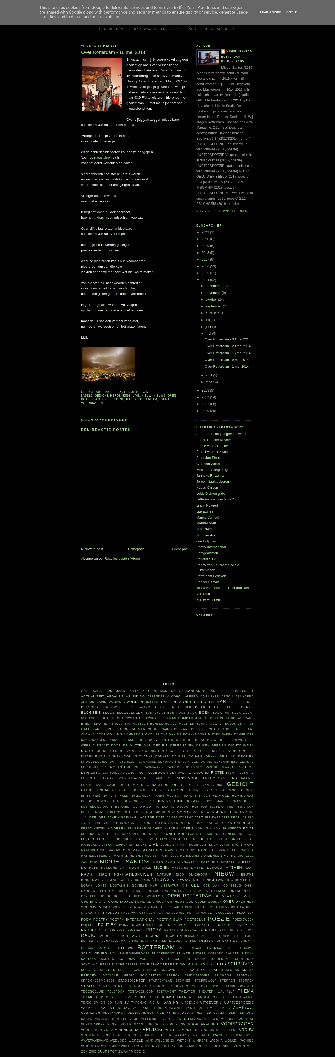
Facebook (155, 772)
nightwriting (219, 880)
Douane (196, 756)
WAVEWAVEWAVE (94, 1040)
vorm (108, 1029)
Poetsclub (195, 919)
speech (173, 975)
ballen (152, 702)
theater (187, 991)
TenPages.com (141, 991)
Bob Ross (177, 712)
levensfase (170, 839)
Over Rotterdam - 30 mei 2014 (228, 339)
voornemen (91, 1029)
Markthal (207, 850)
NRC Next (204, 529)
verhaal (243, 1007)
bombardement (193, 718)
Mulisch (246, 862)
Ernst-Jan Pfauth (209, 458)
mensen (214, 855)
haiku (108, 795)
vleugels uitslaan (182, 1018)
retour (247, 935)
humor (97, 812)
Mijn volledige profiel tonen (222, 211)
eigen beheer (93, 767)
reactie (135, 935)
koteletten (109, 834)
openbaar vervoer (234, 896)
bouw (236, 718)
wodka (216, 1040)
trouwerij (243, 997)
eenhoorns (202, 761)
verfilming (220, 1007)
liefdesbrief (229, 839)
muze (147, 867)
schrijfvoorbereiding (162, 964)
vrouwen (90, 1035)
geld (117, 790)
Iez (106, 812)
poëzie (118, 399)
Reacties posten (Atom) (122, 558)
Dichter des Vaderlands (125, 751)
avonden (133, 702)
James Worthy (180, 817)
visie (134, 1018)
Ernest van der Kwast (212, 452)
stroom (157, 986)
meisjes (137, 855)
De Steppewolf (233, 740)
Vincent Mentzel (111, 1018)
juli (208, 320)
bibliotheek (207, 707)
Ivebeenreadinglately (212, 470)
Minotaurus (208, 862)
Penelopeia (175, 912)
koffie (187, 828)
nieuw (146, 395)
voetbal (246, 1018)
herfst (147, 801)
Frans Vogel (187, 778)
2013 (206, 390)
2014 (206, 280)
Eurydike (111, 772)
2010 (206, 411)
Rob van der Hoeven (162, 941)
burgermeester (180, 723)
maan (237, 844)
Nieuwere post (92, 549)
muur (134, 867)
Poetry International (211, 547)
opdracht (155, 896)
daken (227, 734)
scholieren (243, 958)
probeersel (94, 930)
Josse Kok (140, 823)
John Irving (92, 823)
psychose (194, 930)
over (106, 399)
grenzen (197, 790)
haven (204, 795)
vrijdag (153, 1029)
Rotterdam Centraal (201, 948)
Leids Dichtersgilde (210, 494)
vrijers (172, 1029)
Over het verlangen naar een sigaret (147, 907)
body (192, 712)
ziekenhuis (223, 1046)
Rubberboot (163, 953)
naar (249, 867)
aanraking (196, 690)
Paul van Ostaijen (138, 912)
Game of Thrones (125, 785)
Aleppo (191, 696)
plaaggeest (225, 912)
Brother (102, 723)
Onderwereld (93, 891)
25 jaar (116, 690)
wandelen (223, 1035)
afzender (156, 696)
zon (84, 1051)
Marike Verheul (207, 517)
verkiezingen (141, 1013)
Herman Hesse (240, 801)
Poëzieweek (243, 919)
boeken (106, 718)
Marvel (247, 850)
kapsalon (216, 822)
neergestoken (114, 179)
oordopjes (117, 896)
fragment (139, 778)
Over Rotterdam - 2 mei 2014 (227, 366)
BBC (232, 702)
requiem (222, 935)
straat (88, 986)
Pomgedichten (207, 553)
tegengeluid (92, 991)
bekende (246, 702)
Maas (249, 844)
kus (182, 833)
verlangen (168, 1013)
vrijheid (190, 1029)
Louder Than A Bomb (179, 844)
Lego (249, 834)
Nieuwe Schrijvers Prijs (127, 880)
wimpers (200, 1040)
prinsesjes (243, 924)
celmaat (181, 729)
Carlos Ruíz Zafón (111, 729)
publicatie (216, 930)
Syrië (217, 986)
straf (104, 986)
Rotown (125, 948)
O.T (185, 885)
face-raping (132, 772)
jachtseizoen (152, 817)
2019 (206, 246)
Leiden (87, 839)
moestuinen (103, 157)
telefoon (116, 991)
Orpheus (176, 901)
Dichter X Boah (164, 751)
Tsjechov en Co (96, 1002)
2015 (206, 273)
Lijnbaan (107, 844)
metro (230, 855)
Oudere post (179, 549)
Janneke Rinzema (210, 475)
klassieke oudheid (145, 828)
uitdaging (168, 1002)
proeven (117, 930)
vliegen (211, 1018)
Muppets (89, 867)
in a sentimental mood (144, 812)
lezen (190, 839)
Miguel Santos (239, 51)
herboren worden (98, 801)
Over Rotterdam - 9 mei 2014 (227, 360)
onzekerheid (92, 896)
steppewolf (206, 980)
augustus (213, 313)
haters (190, 795)
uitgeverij (211, 1002)
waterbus (245, 1035)
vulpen (165, 1035)
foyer (121, 778)
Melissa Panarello (162, 855)
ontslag (219, 891)
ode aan (211, 885)
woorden (90, 1046)
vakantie (90, 1007)
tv (127, 1002)
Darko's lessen (122, 740)
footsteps (91, 778)
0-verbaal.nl (92, 691)
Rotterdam (147, 399)
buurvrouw (207, 723)
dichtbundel (241, 745)
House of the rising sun (231, 806)
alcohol (175, 696)
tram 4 (184, 997)
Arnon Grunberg (237, 696)
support (200, 986)
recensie (154, 935)
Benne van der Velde (212, 446)
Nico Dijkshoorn (193, 874)
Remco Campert (198, 935)
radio (131, 399)
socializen (150, 975)
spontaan (245, 975)
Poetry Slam (170, 919)
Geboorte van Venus (202, 785)
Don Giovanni (138, 756)
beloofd (89, 707)
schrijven (241, 964)
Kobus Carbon (207, 487)
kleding (172, 828)
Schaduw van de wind (144, 958)
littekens (138, 844)
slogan (232, 969)
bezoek (184, 707)
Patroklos (109, 912)
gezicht (179, 790)
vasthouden (197, 1007)
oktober (212, 299)
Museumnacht (113, 867)
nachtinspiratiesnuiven (125, 874)
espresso (91, 772)
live (136, 395)
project (135, 930)
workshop (110, 1046)
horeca (162, 806)
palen (125, 234)
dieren (238, 750)
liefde (206, 839)
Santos (107, 958)
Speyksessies (197, 975)
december (214, 286)
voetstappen (93, 1024)
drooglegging (94, 761)
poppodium (166, 924)
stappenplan (160, 980)
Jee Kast (212, 817)
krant (155, 833)
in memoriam (179, 812)
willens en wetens (173, 1040)
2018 (206, 253)
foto (108, 778)
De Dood (164, 740)
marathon (152, 850)
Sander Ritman (207, 582)
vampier (176, 1007)
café (86, 729)
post (183, 924)
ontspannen (242, 891)
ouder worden (208, 901)
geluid (130, 790)
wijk (149, 1040)
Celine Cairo (160, 729)
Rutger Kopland (208, 953)
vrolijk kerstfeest (219, 1029)
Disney (115, 756)
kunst (170, 833)
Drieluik (227, 756)
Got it (291, 12)
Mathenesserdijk (97, 855)
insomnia (201, 812)
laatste (195, 834)
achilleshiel (242, 691)
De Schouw (205, 739)
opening (89, 901)
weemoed (118, 1040)
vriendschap (128, 1029)
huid (85, 812)
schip (200, 958)
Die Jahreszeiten (214, 751)
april (209, 375)
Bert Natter (138, 707)
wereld (136, 1040)
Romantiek (227, 941)
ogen (249, 885)
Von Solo (203, 594)
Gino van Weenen (210, 464)
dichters (188, 750)
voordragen (92, 402)
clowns (88, 734)
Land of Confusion (223, 834)
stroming (137, 986)
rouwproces (138, 953)
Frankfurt (161, 778)
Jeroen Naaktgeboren (212, 481)
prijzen (223, 924)
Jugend (159, 822)
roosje (106, 948)
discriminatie (93, 756)
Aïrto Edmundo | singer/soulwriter (221, 434)
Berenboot (112, 707)
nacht (87, 874)
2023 (206, 232)
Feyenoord (197, 772)
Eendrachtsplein (174, 761)
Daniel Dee (244, 734)
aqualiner (209, 696)
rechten (173, 935)
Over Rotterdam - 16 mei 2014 (228, 353)
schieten (182, 958)
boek (204, 712)
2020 (206, 239)
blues (109, 712)
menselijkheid (193, 855)
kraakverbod (134, 834)
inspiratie (221, 812)
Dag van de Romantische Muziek (190, 734)
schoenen (219, 958)
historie (121, 806)
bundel (156, 723)
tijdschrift (107, 997)
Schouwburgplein (97, 964)
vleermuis (150, 1018)
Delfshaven (182, 745)
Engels (115, 767)
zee (209, 1046)
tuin (118, 1002)
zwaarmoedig (131, 1051)
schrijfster (127, 964)
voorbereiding (203, 1024)
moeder (228, 862)
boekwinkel (150, 718)
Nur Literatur (205, 535)
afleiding (135, 696)
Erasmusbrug (177, 767)
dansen (98, 740)
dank (85, 740)
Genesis (145, 790)
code (101, 734)
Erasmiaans (152, 767)
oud (190, 901)
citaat (248, 729)
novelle (139, 885)
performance (199, 912)
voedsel (228, 1018)
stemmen (184, 980)
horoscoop (180, 806)
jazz (198, 817)
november (214, 293)
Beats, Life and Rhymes (214, 440)
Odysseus (232, 885)
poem (86, 919)
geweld (162, 790)
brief (86, 723)
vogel (112, 1024)
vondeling (176, 1024)
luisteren (209, 844)
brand (248, 718)
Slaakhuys (196, 969)
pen (160, 912)
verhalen (90, 1013)
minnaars (186, 862)
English (132, 767)
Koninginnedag (227, 828)
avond (115, 701)
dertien (219, 745)
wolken (232, 1040)
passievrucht (226, 907)
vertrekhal (215, 1013)
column (114, 734)
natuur (164, 874)
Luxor (225, 844)
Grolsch (231, 790)
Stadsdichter (132, 980)
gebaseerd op (162, 784)
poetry (100, 919)
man (136, 850)
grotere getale (95, 305)
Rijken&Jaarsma (111, 941)
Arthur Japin (94, 702)
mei (209, 333)
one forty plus (206, 541)
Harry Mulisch (167, 795)
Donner (179, 756)
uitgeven (189, 1002)
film (230, 772)
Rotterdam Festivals (211, 576)
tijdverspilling (137, 997)
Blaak (227, 707)
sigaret (138, 969)
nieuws (159, 395)
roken (191, 941)
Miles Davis (164, 862)
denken (203, 745)
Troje (225, 997)
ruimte (183, 953)
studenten (178, 986)
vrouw (246, 1030)
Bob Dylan (155, 712)
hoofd (136, 806)
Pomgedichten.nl (136, 924)
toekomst (165, 997)
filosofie (245, 772)
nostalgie (119, 885)
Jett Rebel (232, 817)
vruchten (111, 1035)
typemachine (142, 1002)
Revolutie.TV (206, 559)
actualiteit (92, 696)
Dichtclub (91, 750)
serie (123, 969)
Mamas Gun (119, 850)
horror (200, 806)
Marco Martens (180, 850)
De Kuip (183, 739)
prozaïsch (173, 930)
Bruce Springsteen (130, 723)
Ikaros (116, 812)
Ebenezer (128, 761)
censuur (199, 729)
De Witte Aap (137, 745)
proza (154, 930)
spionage (223, 975)
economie (147, 761)
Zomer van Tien (208, 600)
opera (104, 901)
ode (195, 885)
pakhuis (192, 907)
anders (98, 217)
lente (103, 839)
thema (164, 399)
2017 (206, 259)
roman (206, 941)
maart (210, 382)
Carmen (138, 729)
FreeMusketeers (220, 778)
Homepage (136, 549)
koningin (204, 828)
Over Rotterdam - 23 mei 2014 (228, 346)
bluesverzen (130, 712)
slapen (216, 969)
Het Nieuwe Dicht (97, 806)
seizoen (108, 969)
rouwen (117, 953)
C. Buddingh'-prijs (237, 723)
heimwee (221, 795)
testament (166, 991)
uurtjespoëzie (239, 1002)
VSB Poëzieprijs (139, 1035)
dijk (250, 751)
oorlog (136, 896)
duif (114, 761)
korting (88, 834)
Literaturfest (205, 511)
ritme (133, 941)
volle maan (132, 1024)
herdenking (120, 395)
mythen (234, 867)
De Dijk (146, 740)
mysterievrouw (207, 867)
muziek (161, 867)
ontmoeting (159, 891)
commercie (134, 734)
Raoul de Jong (112, 935)
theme (87, 997)
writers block (155, 1046)
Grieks (214, 790)
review (87, 941)
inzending (244, 812)
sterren (227, 980)
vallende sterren (150, 1007)
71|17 (134, 690)
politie (88, 924)
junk (201, 823)
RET (234, 935)
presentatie (202, 924)
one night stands (127, 891)
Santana (88, 958)
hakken (122, 795)
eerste (247, 761)
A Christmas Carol (162, 691)
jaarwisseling (122, 817)
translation (205, 997)
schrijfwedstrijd (206, 964)
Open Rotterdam (151, 81)
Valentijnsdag (115, 1007)
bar (221, 701)
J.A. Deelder (93, 817)
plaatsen (245, 912)
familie (130, 288)
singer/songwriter (165, 969)
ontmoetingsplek (190, 891)
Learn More (270, 12)
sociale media (119, 975)
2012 (206, 397)
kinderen (117, 828)
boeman (169, 718)
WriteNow (130, 1046)
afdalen (115, 696)
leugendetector (127, 839)
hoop (148, 806)
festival (176, 772)
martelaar (228, 850)
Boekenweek (126, 718)
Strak (119, 986)
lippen (122, 844)
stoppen (246, 980)
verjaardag (114, 1013)
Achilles (219, 691)
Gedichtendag (95, 790)
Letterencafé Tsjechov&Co (216, 499)
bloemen (245, 707)
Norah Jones (94, 885)
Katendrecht (240, 822)
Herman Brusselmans (206, 801)
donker (162, 756)
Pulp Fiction (242, 930)
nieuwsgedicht (188, 880)
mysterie (180, 867)
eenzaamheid (226, 761)
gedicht (101, 395)
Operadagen (123, 901)
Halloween (141, 795)
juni (209, 327)
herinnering (170, 801)
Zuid (93, 1051)
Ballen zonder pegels (187, 702)
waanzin (182, 1035)
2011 (206, 404)
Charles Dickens (225, 729)
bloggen (90, 712)
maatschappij (93, 850)
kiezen (99, 828)
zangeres (196, 1046)
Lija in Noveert (207, 505)
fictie (217, 772)
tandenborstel (240, 986)
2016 (206, 266)
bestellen (164, 707)
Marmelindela (206, 523)
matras (121, 855)
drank (211, 756)
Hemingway (243, 795)
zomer (248, 1046)
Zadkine (178, 1046)
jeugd (248, 817)
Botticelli (219, 718)
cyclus (152, 734)
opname (144, 901)
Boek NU (221, 712)
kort (248, 828)
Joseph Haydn (117, 823)
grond (95, 245)
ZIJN (237, 1046)
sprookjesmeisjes (98, 980)
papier (206, 907)
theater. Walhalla (217, 991)
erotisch (244, 767)
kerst (86, 828)
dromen (246, 756)
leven (151, 839)
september (214, 306)
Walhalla (201, 1035)
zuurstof (107, 1051)
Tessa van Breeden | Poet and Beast (224, 588)
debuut (160, 745)
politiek (107, 925)
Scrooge (89, 969)
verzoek (236, 1013)
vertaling (192, 1013)
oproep (159, 901)
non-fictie (244, 880)
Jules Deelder (181, 823)
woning (247, 1040)
